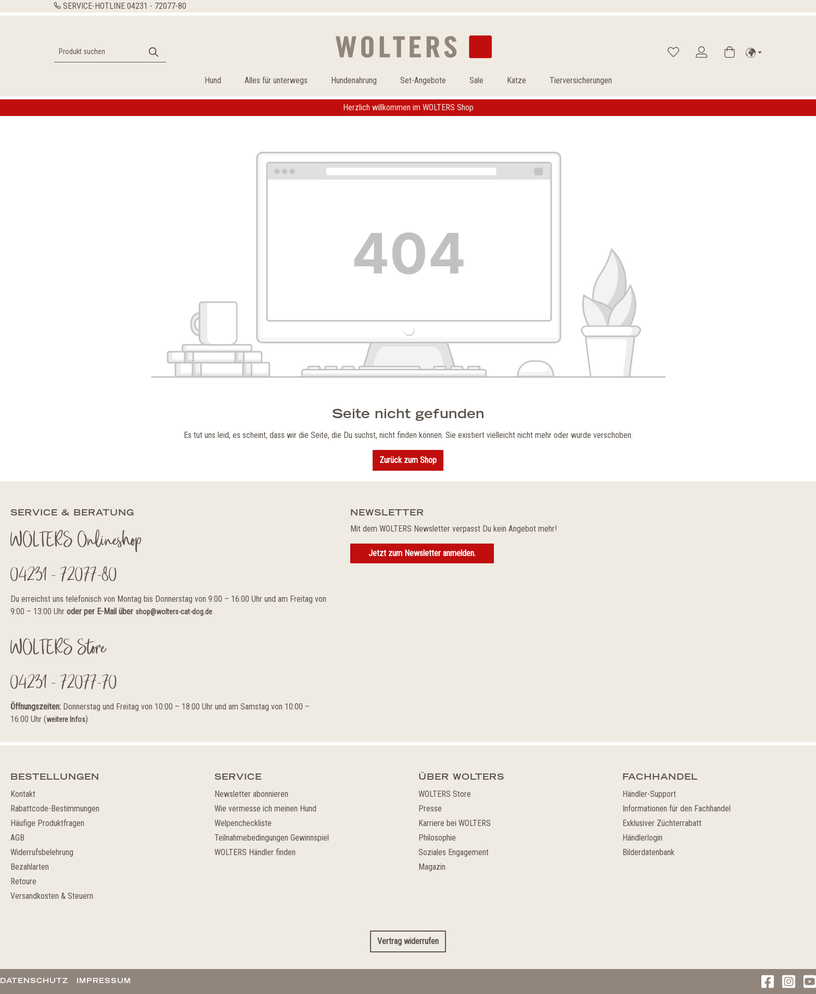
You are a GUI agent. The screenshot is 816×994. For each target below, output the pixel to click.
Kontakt (22, 794)
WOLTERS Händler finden (255, 852)
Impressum (103, 980)
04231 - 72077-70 (63, 684)
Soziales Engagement (453, 852)
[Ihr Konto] (701, 52)
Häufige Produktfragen (47, 823)
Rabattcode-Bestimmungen (54, 809)
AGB (17, 838)
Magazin (431, 867)
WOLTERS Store (444, 794)
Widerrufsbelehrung (41, 852)
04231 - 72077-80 (156, 6)
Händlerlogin (642, 838)
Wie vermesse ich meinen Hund (265, 809)
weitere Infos (65, 719)
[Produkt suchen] (98, 52)
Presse (430, 809)
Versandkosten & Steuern (51, 896)
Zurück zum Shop (408, 460)
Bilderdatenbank (648, 852)
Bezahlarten (29, 867)
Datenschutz (34, 980)
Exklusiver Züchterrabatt (662, 823)
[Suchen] (154, 52)
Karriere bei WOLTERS (454, 823)
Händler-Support (649, 794)
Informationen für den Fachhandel (676, 809)
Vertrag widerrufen (408, 941)
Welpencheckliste (243, 823)
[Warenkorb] (730, 52)
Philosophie (437, 838)
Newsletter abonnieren (251, 794)
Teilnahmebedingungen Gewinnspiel (271, 838)
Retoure (23, 881)
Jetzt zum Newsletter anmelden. (422, 553)
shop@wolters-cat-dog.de (173, 612)
